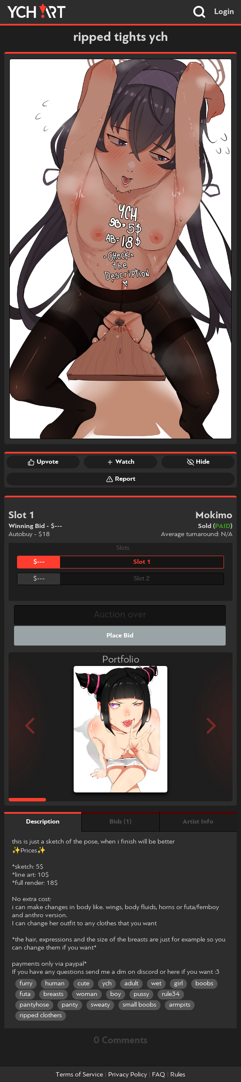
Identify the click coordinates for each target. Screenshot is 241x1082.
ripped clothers (41, 1015)
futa (25, 994)
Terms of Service (79, 1074)
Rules (177, 1074)
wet (156, 983)
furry (26, 983)
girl (178, 983)
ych (107, 983)
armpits (179, 1005)
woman (87, 994)
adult (131, 983)
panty (70, 1005)
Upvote (43, 462)
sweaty (100, 1005)
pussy (141, 994)
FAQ (158, 1074)
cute (83, 983)
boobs (204, 983)
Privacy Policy (127, 1074)
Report (120, 479)
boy (115, 994)
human (55, 983)
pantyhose (34, 1005)
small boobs (139, 1005)
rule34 (171, 994)
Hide (198, 462)
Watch (120, 462)
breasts (53, 994)
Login (224, 12)
